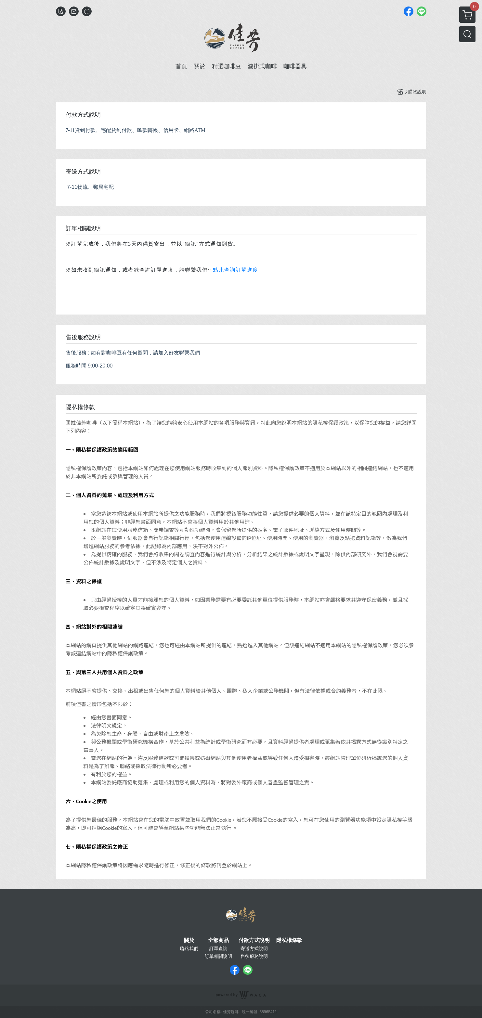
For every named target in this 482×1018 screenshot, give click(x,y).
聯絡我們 (189, 948)
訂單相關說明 (218, 956)
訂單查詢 (218, 948)
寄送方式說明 (254, 948)
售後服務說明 (254, 956)
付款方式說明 (254, 940)
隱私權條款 (289, 940)
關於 (189, 940)
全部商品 (218, 940)
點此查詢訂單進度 (235, 270)
